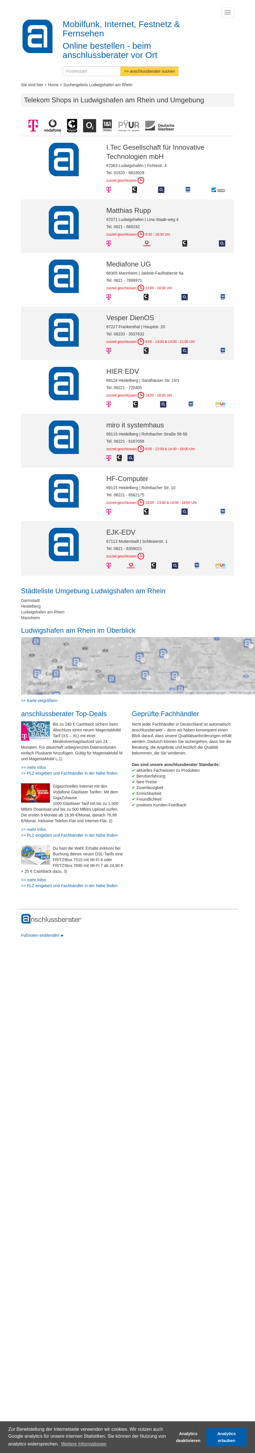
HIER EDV (122, 371)
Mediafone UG (128, 264)
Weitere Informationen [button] (83, 1443)
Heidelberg (31, 606)
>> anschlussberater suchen (149, 71)
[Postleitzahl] (92, 71)
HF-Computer (127, 479)
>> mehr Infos (33, 767)
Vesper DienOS (130, 318)
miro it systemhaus (135, 425)
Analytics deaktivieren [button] (188, 1437)
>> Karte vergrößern (39, 700)
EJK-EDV (121, 532)
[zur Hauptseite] (51, 919)
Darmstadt (30, 600)
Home (53, 84)
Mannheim (30, 617)
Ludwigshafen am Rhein (42, 612)
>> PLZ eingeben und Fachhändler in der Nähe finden (69, 773)
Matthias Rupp (128, 210)
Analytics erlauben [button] (226, 1437)
